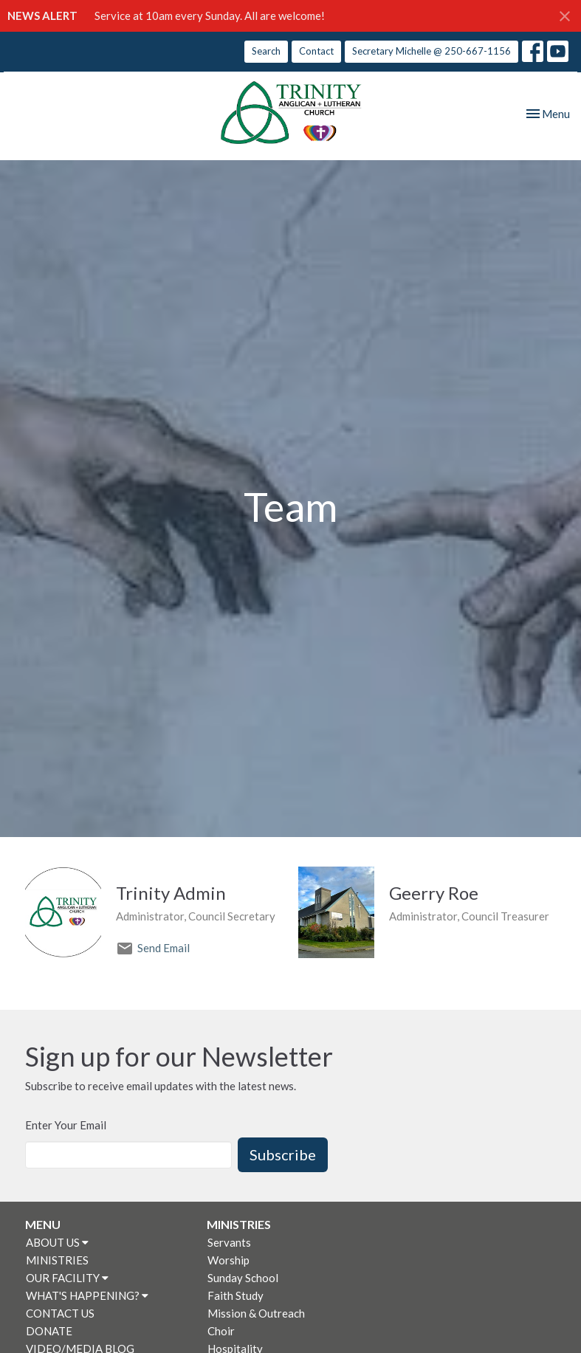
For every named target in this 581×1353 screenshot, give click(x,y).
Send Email (163, 947)
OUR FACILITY (67, 1277)
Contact (316, 51)
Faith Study (235, 1295)
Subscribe (283, 1154)
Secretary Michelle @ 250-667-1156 (431, 51)
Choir (221, 1330)
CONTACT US (60, 1313)
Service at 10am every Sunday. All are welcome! (209, 15)
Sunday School (242, 1277)
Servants (229, 1242)
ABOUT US (57, 1242)
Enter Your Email (65, 1125)
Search (266, 51)
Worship (228, 1260)
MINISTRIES (57, 1260)
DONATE (49, 1330)
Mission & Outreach (256, 1313)
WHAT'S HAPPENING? (87, 1295)
